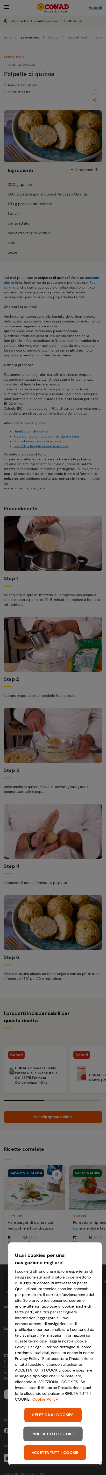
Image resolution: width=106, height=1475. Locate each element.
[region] (55, 1353)
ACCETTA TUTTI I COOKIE (55, 1452)
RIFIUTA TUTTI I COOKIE (53, 1433)
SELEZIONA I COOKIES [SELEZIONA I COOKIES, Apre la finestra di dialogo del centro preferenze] (53, 1414)
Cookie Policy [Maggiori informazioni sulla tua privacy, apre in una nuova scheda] (45, 1399)
